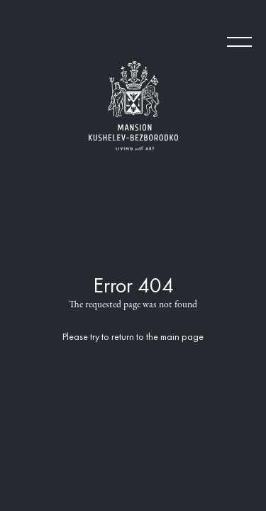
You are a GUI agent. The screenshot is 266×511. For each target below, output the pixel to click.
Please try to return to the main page (133, 337)
